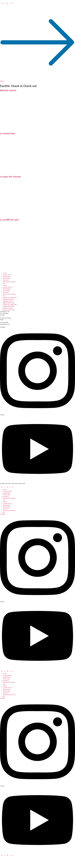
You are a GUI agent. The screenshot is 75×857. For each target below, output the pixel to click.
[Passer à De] (7, 3)
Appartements (6, 276)
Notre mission (6, 278)
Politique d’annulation (8, 299)
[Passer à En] (2, 3)
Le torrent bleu (7, 133)
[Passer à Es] (12, 3)
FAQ (4, 283)
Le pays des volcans (10, 176)
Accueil (5, 273)
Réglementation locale (9, 303)
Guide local (6, 280)
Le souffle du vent (9, 219)
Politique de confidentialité (10, 297)
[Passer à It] (10, 3)
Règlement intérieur (8, 301)
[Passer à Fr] (4, 3)
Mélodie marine (8, 90)
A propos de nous (7, 275)
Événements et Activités (9, 282)
